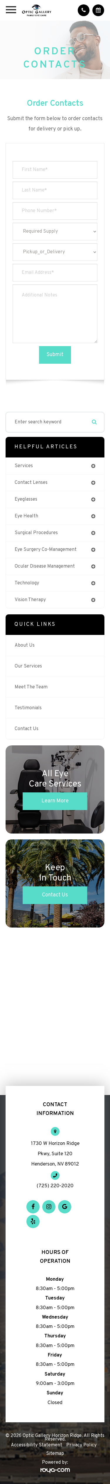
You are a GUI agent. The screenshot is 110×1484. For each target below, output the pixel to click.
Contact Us (26, 729)
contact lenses (31, 483)
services (24, 466)
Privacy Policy (81, 1445)
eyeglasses (26, 499)
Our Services (28, 666)
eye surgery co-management (46, 550)
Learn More (55, 801)
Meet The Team (31, 687)
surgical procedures (36, 533)
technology (27, 583)
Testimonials (28, 708)
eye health (26, 516)
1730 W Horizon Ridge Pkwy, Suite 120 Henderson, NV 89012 (55, 1154)
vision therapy (30, 600)
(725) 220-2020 (55, 1186)
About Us (25, 645)
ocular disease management (45, 566)
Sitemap (55, 1454)
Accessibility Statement (36, 1445)
